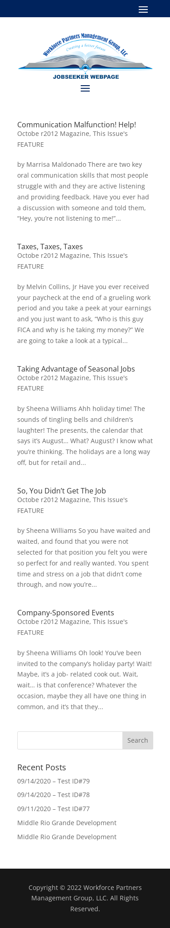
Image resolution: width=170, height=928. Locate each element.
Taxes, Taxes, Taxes (50, 246)
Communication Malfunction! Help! (76, 125)
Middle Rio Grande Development (67, 822)
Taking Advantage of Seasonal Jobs (76, 369)
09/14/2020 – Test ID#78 (53, 794)
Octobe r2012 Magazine (53, 133)
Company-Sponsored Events (65, 613)
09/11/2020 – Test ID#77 (53, 808)
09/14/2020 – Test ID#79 (53, 781)
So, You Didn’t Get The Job (61, 491)
